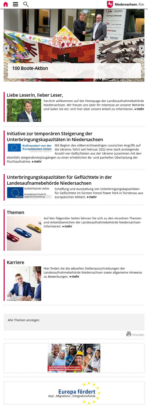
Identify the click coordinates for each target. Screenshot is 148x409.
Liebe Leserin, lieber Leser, (35, 95)
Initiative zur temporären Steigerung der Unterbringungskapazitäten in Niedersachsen (55, 136)
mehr (140, 109)
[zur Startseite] (6, 3)
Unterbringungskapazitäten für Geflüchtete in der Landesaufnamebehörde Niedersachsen (59, 180)
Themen (15, 212)
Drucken (138, 335)
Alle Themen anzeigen (23, 320)
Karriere (15, 262)
